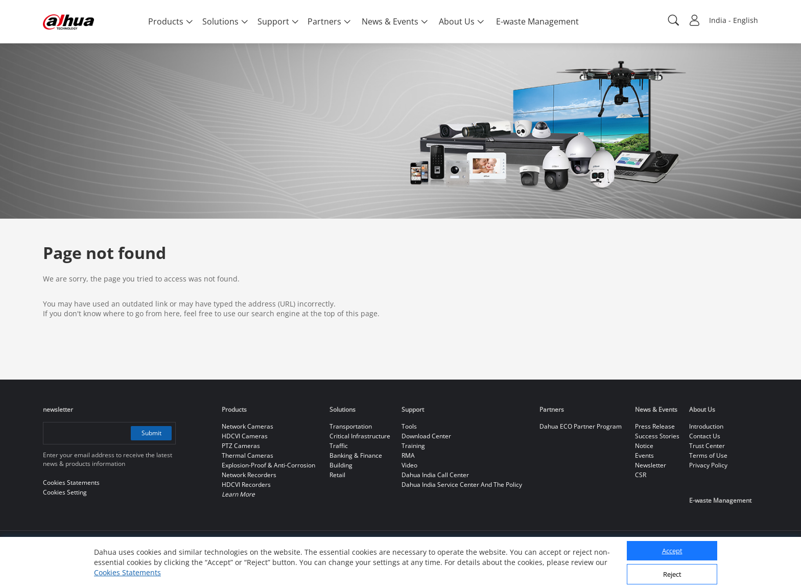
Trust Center (707, 445)
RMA (408, 455)
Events (644, 455)
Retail (337, 475)
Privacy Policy (708, 465)
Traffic (338, 445)
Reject (672, 574)
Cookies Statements (127, 572)
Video (409, 465)
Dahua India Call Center (435, 475)
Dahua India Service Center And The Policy (462, 484)
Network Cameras (247, 426)
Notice (644, 445)
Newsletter (650, 465)
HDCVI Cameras (245, 436)
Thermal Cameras (247, 455)
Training (413, 445)
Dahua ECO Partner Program (580, 426)
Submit (151, 433)
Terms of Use (708, 455)
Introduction (706, 426)
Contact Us (704, 436)
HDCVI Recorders (246, 484)
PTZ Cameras (241, 445)
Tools (409, 426)
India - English (733, 20)
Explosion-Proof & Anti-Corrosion (268, 465)
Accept (672, 550)
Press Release (655, 426)
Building (340, 465)
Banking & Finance (355, 455)
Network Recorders (249, 475)
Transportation (350, 426)
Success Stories (657, 436)
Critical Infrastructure (359, 436)
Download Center (426, 436)
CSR (640, 475)
